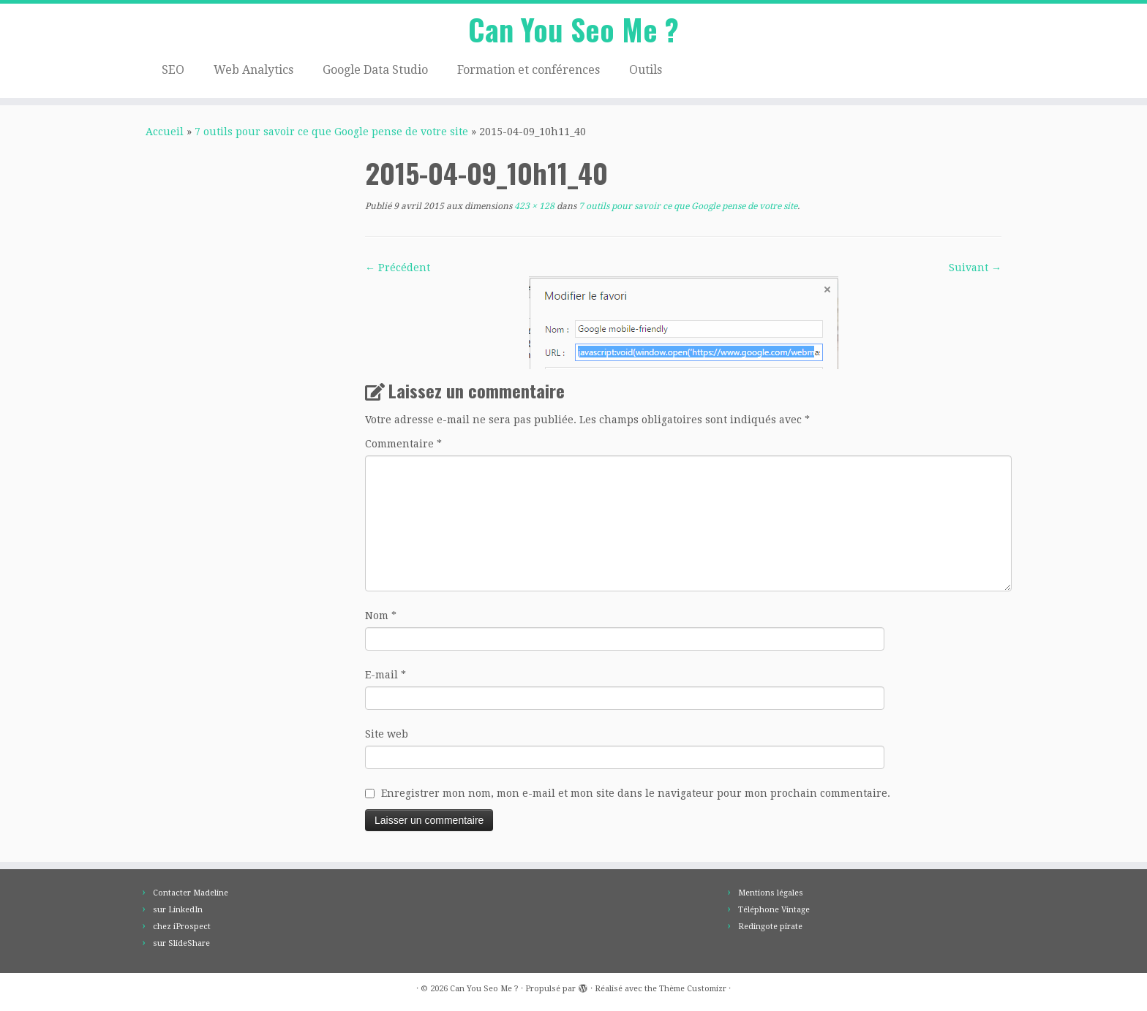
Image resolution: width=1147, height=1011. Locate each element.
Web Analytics (253, 70)
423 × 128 (533, 206)
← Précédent (397, 267)
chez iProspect (182, 926)
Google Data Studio (375, 70)
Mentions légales (770, 893)
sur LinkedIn (178, 910)
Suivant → (975, 267)
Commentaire (403, 444)
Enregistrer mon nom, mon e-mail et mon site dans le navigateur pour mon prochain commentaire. (635, 793)
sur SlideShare (181, 943)
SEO (173, 70)
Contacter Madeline (190, 893)
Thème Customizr (692, 988)
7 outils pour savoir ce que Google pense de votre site (331, 131)
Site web (386, 734)
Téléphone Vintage (774, 910)
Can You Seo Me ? (573, 29)
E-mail (385, 675)
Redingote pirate (770, 926)
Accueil (165, 131)
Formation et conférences (528, 70)
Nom (380, 615)
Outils (645, 70)
